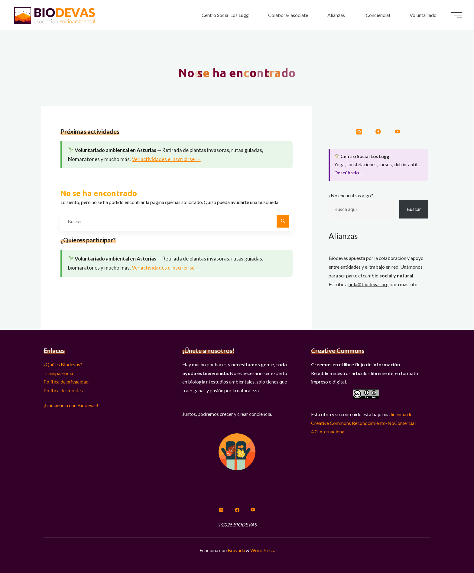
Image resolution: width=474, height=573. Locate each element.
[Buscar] (283, 221)
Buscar (414, 209)
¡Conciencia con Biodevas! (71, 405)
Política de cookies (63, 390)
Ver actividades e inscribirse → (166, 159)
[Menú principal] (456, 15)
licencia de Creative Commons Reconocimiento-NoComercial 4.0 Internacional (363, 423)
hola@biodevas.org (369, 284)
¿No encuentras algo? (351, 195)
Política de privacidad (66, 381)
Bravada (236, 550)
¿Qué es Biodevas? (63, 364)
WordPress (262, 550)
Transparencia (58, 373)
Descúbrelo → (349, 172)
